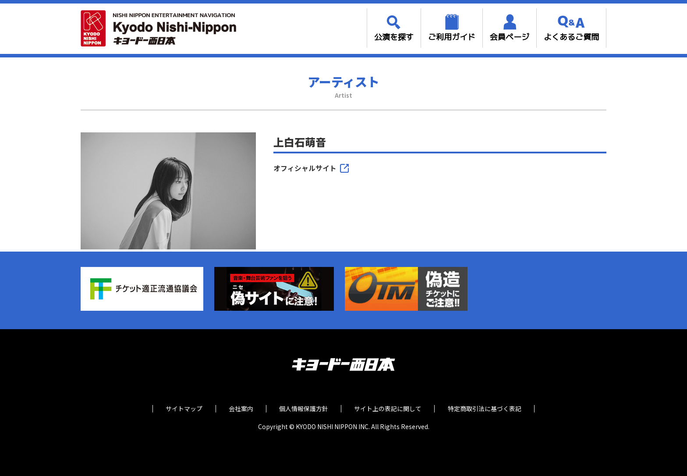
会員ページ (509, 37)
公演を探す (394, 37)
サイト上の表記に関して (389, 408)
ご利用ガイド (451, 37)
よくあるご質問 (571, 37)
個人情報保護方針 (303, 408)
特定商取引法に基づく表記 (487, 408)
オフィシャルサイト (304, 168)
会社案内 (239, 408)
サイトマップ (181, 408)
